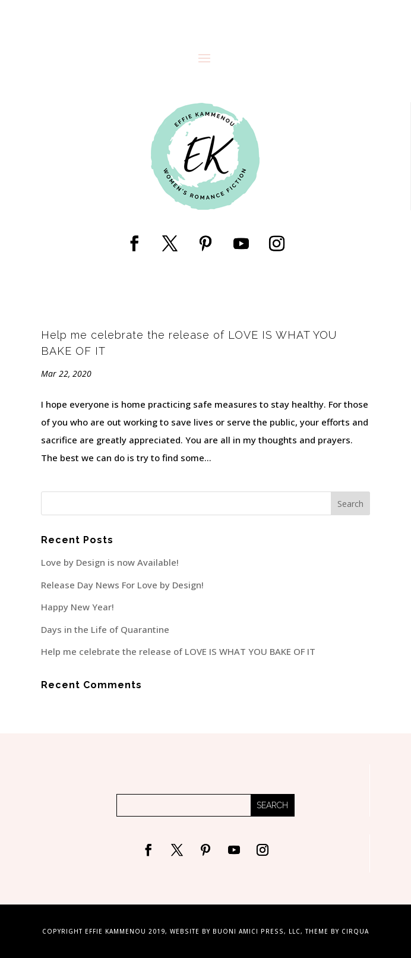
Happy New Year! (77, 607)
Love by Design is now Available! (110, 562)
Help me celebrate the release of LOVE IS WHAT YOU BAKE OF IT (178, 651)
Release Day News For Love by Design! (122, 585)
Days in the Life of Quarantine (105, 629)
